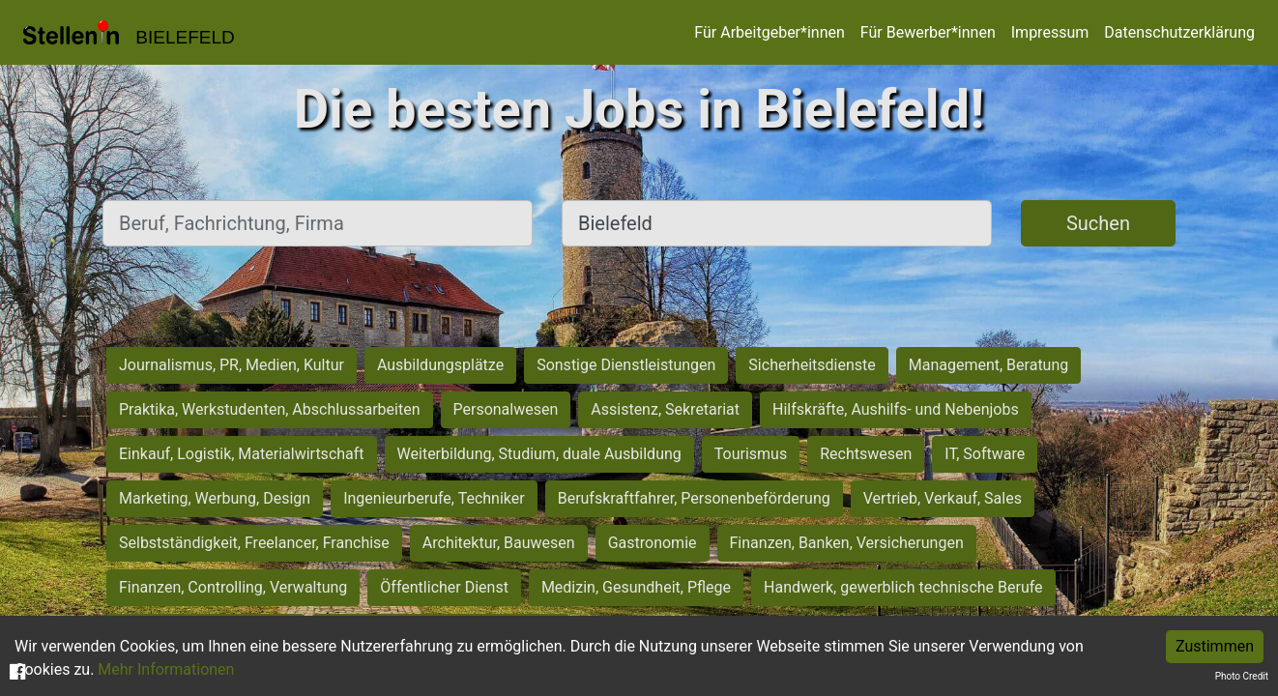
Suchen (1098, 223)
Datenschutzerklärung (1179, 32)
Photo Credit (1241, 676)
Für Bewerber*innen (928, 32)
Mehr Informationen (166, 669)
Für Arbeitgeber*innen (769, 32)
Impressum (1050, 32)
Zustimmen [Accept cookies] (1215, 646)
